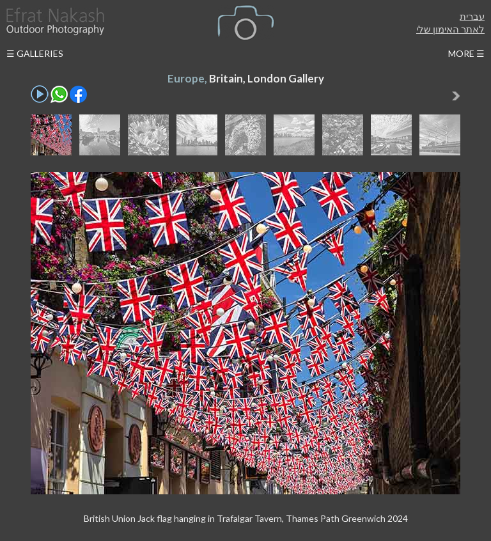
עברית (472, 16)
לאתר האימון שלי (450, 29)
